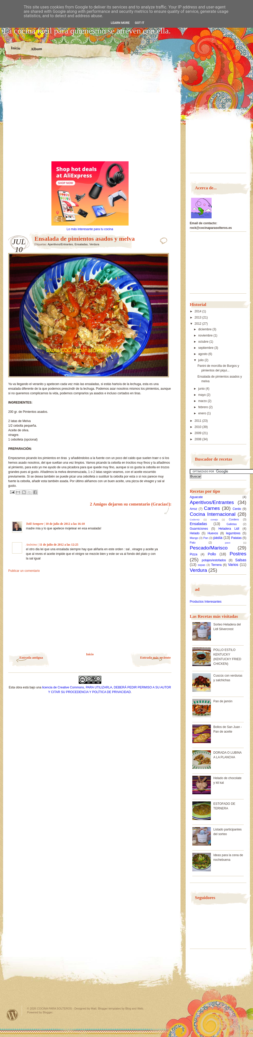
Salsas (240, 560)
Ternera (216, 565)
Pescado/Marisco (209, 547)
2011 (198, 421)
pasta (217, 538)
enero (202, 413)
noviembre (205, 335)
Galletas (232, 524)
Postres (238, 553)
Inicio (15, 48)
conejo (214, 519)
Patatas (236, 538)
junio (202, 388)
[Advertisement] (51, 112)
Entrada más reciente (155, 657)
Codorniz (195, 519)
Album (36, 48)
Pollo (212, 554)
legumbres (233, 533)
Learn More (120, 23)
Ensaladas (81, 244)
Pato (192, 542)
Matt (93, 1008)
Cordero (234, 519)
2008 (198, 439)
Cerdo (237, 509)
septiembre (206, 348)
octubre (203, 341)
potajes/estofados (214, 560)
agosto (203, 354)
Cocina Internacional (213, 514)
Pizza (193, 554)
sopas (201, 564)
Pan (205, 537)
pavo (227, 542)
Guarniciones (199, 528)
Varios (233, 565)
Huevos (212, 533)
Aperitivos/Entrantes (60, 244)
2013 (198, 317)
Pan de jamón (222, 701)
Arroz (193, 509)
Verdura (94, 244)
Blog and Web (134, 1008)
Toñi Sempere (34, 524)
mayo (202, 395)
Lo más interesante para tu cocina (90, 229)
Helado (195, 533)
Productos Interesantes (205, 601)
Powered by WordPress (12, 1015)
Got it (139, 23)
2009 (198, 433)
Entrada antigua (31, 657)
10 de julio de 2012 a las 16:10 (65, 524)
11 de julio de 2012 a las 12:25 (58, 544)
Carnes (212, 508)
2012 (198, 323)
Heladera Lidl (229, 528)
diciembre (205, 329)
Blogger (47, 1012)
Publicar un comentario (24, 571)
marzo (203, 401)
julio (201, 360)
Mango (194, 537)
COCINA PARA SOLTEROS (54, 1008)
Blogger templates (109, 1008)
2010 (198, 427)
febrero (203, 407)
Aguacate (196, 497)
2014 (198, 311)
